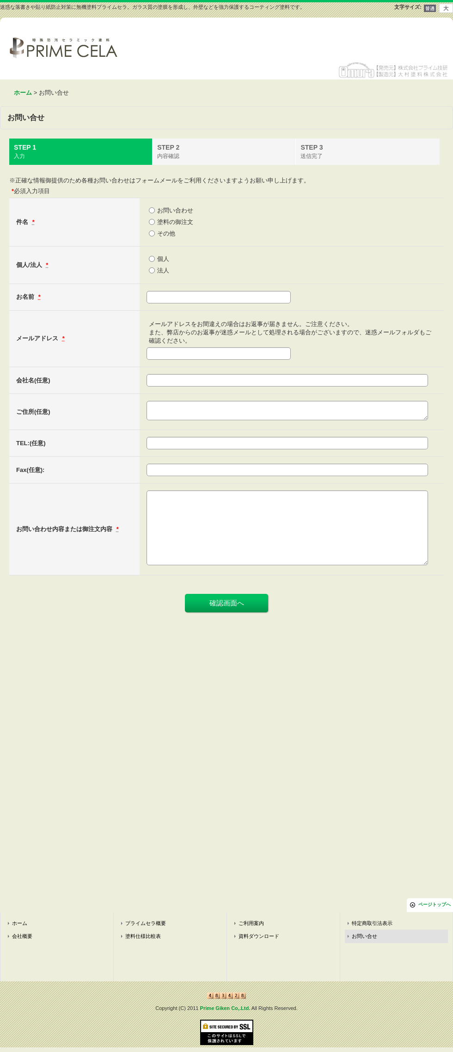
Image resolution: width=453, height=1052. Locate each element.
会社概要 (22, 936)
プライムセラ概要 (145, 923)
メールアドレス (38, 338)
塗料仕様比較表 (143, 936)
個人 (163, 258)
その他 (166, 233)
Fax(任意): (30, 469)
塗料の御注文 (175, 221)
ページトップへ (434, 904)
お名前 (26, 296)
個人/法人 (29, 264)
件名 (23, 221)
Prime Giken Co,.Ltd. (225, 1008)
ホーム (19, 923)
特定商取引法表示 (372, 923)
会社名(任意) (33, 380)
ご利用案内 (251, 923)
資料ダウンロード (259, 936)
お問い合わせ (175, 210)
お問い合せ (364, 936)
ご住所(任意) (33, 411)
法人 (163, 270)
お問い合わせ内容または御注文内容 (65, 529)
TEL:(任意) (31, 443)
